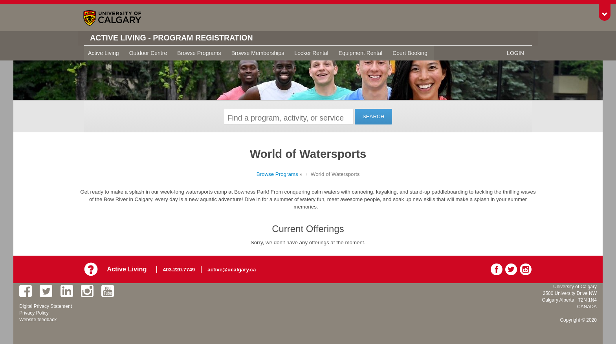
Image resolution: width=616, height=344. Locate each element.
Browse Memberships (257, 53)
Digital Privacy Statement (45, 306)
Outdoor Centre (148, 53)
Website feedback (38, 319)
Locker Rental (311, 53)
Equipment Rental (360, 53)
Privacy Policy (34, 313)
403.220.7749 (179, 269)
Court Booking (409, 53)
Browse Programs (199, 53)
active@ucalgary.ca (232, 269)
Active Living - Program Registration (173, 38)
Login (515, 53)
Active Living (103, 53)
